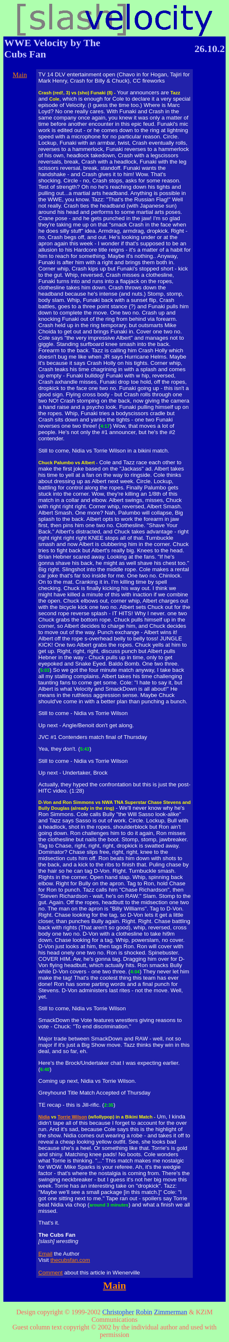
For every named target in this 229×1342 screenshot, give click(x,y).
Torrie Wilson (72, 1116)
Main (20, 74)
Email (45, 1254)
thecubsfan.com (70, 1260)
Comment (50, 1272)
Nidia (44, 1116)
